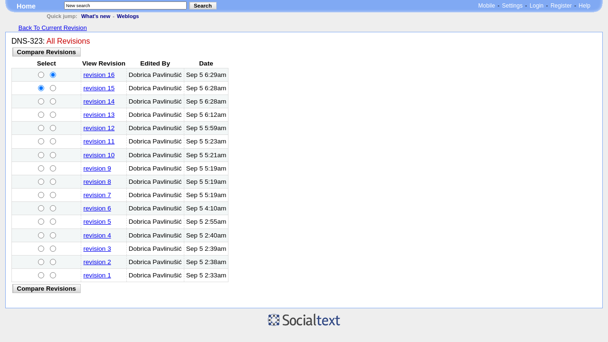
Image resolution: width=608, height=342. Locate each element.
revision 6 (97, 208)
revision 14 (99, 101)
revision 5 (97, 221)
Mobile (486, 5)
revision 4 (97, 235)
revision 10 (99, 155)
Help (584, 5)
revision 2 (97, 262)
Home (26, 6)
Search (203, 6)
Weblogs (128, 16)
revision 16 (99, 74)
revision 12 (99, 128)
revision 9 (97, 168)
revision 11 (99, 141)
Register (561, 5)
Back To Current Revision (53, 27)
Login (536, 5)
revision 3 (97, 248)
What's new (95, 16)
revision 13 (99, 114)
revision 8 (97, 181)
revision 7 (97, 195)
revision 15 (99, 88)
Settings (512, 5)
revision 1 (97, 275)
